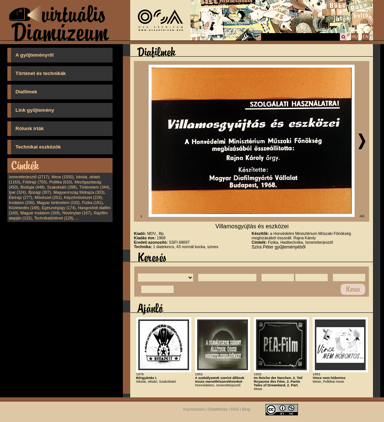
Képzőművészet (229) (83, 197)
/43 (362, 216)
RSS (235, 409)
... (77, 218)
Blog (246, 409)
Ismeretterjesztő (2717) (29, 177)
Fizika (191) (92, 202)
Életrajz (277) (20, 197)
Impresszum (194, 409)
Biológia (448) (33, 187)
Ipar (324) (17, 192)
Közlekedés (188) (24, 207)
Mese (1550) (62, 177)
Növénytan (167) (76, 213)
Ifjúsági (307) (39, 192)
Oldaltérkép (217, 409)
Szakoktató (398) (62, 187)
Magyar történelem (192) (58, 202)
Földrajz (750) (34, 182)
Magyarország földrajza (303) (78, 192)
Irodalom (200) (21, 202)
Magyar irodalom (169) (40, 213)
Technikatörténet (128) (53, 218)
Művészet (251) (48, 197)
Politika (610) (60, 182)
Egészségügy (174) (59, 207)
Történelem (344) (94, 187)
